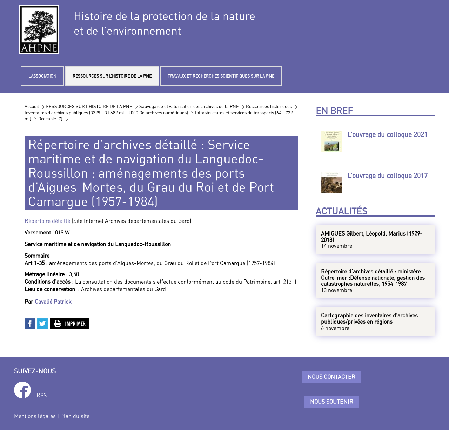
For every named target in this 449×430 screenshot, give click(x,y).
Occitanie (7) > (53, 118)
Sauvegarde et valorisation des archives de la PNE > (191, 106)
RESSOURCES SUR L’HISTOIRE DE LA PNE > (92, 106)
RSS (41, 395)
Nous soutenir (331, 401)
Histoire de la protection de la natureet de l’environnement (164, 23)
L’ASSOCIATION (42, 76)
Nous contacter (331, 376)
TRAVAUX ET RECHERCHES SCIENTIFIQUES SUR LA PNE (221, 76)
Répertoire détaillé (48, 220)
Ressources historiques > (271, 106)
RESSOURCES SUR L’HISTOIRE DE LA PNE (112, 76)
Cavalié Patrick (53, 301)
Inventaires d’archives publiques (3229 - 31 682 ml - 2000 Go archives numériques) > (109, 112)
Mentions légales (35, 415)
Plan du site (74, 415)
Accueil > (35, 106)
